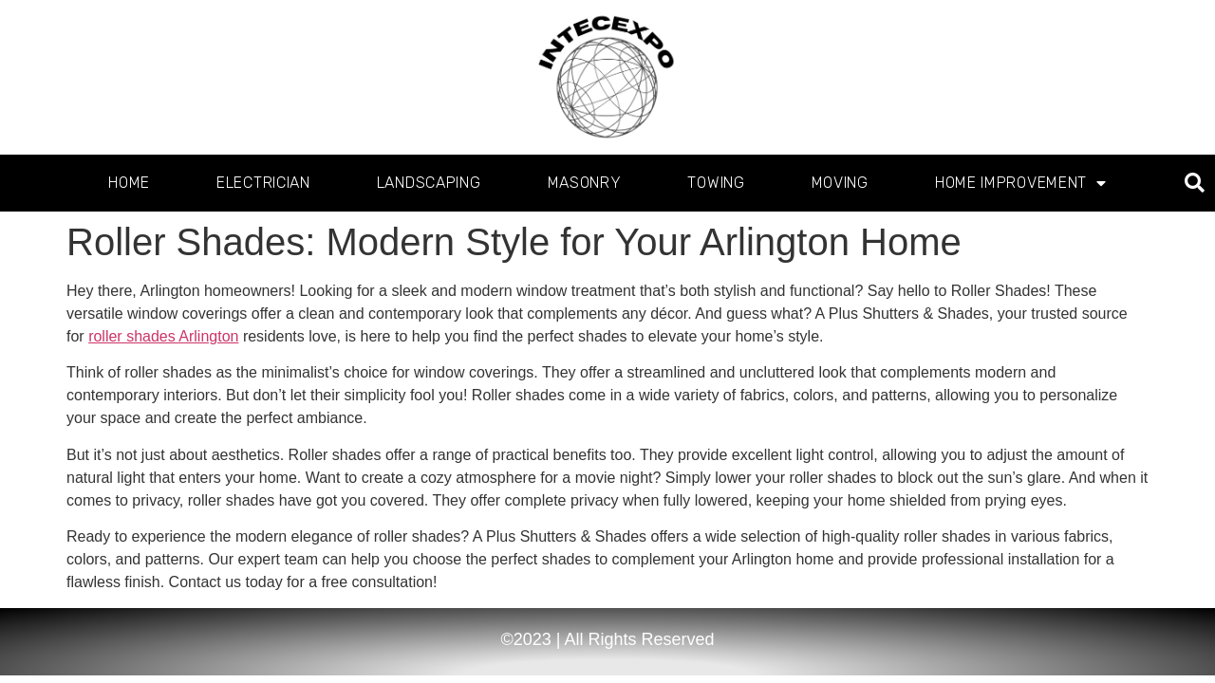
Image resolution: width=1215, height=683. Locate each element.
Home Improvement (1021, 183)
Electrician (263, 183)
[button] (1194, 183)
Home (129, 183)
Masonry (585, 183)
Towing (715, 183)
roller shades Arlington (163, 336)
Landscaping (429, 183)
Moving (840, 183)
